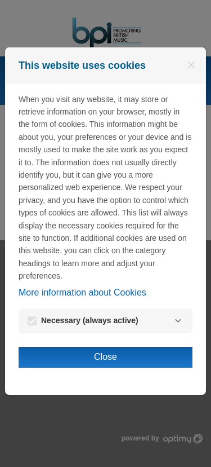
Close (105, 357)
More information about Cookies (82, 292)
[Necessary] (178, 321)
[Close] (191, 65)
